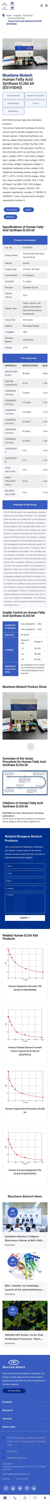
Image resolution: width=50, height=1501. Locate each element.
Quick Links (8, 1427)
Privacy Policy (22, 1479)
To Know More (14, 1391)
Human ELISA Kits (16, 18)
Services (7, 1418)
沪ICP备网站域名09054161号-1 (16, 1474)
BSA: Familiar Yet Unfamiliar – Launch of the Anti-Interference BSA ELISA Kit (23, 1288)
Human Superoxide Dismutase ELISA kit (25, 1111)
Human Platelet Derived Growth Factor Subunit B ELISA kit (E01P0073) (25, 1051)
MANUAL (10, 217)
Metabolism (13, 111)
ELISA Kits (28, 16)
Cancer (35, 103)
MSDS (28, 210)
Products (17, 16)
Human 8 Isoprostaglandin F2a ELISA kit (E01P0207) (25, 1172)
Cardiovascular (13, 95)
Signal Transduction (36, 95)
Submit (25, 918)
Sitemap (6, 1479)
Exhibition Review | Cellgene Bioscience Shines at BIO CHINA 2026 (24, 1238)
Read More (10, 1245)
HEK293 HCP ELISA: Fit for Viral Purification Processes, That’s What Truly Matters (24, 1337)
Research (7, 1410)
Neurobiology (13, 103)
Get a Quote (11, 210)
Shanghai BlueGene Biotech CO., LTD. (19, 1467)
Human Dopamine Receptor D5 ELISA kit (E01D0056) (24, 988)
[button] (30, 747)
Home (9, 16)
